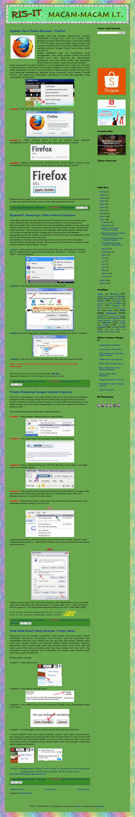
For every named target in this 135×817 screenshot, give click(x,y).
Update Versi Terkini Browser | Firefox (37, 30)
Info (75, 779)
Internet (71, 207)
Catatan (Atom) (25, 793)
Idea (71, 779)
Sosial (122, 323)
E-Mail (109, 303)
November (106, 225)
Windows (14, 623)
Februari (105, 273)
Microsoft (111, 316)
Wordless (113, 332)
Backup (111, 296)
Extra (100, 305)
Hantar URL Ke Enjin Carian (111, 364)
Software (106, 322)
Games (109, 308)
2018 (103, 204)
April (104, 267)
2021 (103, 195)
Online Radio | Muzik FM (110, 349)
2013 (103, 213)
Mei (104, 264)
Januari (105, 276)
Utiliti (122, 327)
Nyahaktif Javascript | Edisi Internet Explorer (43, 215)
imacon (79, 806)
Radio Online (111, 320)
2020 (103, 198)
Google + (119, 308)
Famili (99, 308)
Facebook (116, 305)
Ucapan (101, 327)
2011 (102, 220)
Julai (104, 258)
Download (116, 301)
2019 (103, 201)
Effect (119, 303)
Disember (106, 222)
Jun (104, 261)
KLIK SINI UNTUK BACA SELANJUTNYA (28, 774)
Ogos (104, 255)
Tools (77, 381)
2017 (102, 207)
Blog (105, 298)
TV (120, 325)
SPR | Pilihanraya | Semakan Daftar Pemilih (111, 354)
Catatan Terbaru (17, 789)
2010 (103, 280)
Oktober (105, 249)
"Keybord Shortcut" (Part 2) (111, 380)
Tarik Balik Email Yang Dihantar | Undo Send (42, 630)
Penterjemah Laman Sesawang (107, 375)
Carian (100, 301)
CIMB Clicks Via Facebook (110, 359)
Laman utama (51, 789)
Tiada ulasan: (40, 207)
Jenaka (100, 316)
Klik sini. (68, 615)
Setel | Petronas (106, 390)
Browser (64, 207)
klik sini (55, 374)
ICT (75, 620)
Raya (123, 320)
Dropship (100, 303)
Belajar (62, 620)
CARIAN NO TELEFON (109, 345)
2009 (103, 283)
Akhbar (100, 294)
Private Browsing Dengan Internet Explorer (41, 391)
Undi (114, 327)
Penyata (121, 316)
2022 (103, 192)
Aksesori (65, 779)
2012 (103, 216)
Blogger (101, 806)
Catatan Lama (83, 789)
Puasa (99, 320)
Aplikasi (100, 296)
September (107, 252)
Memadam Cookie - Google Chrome (111, 385)
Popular (115, 318)
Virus (107, 329)
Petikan (104, 318)
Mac (104, 270)
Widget (118, 329)
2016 (103, 210)
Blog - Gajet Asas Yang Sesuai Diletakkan (109, 369)
